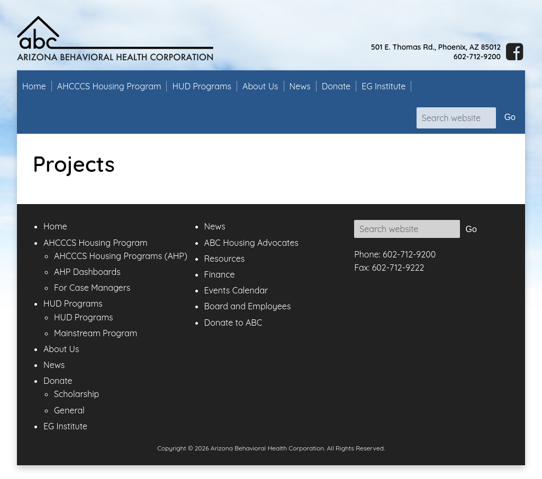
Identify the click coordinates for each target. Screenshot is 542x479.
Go (510, 117)
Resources (224, 258)
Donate (336, 86)
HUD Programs (201, 86)
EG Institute (383, 86)
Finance (219, 274)
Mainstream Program (95, 333)
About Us (260, 86)
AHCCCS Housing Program (109, 86)
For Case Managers (92, 287)
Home (34, 86)
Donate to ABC (233, 322)
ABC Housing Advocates (251, 242)
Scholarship (76, 394)
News (300, 86)
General (69, 410)
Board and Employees (247, 306)
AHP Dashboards (87, 271)
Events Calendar (236, 290)
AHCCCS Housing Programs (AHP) (120, 256)
